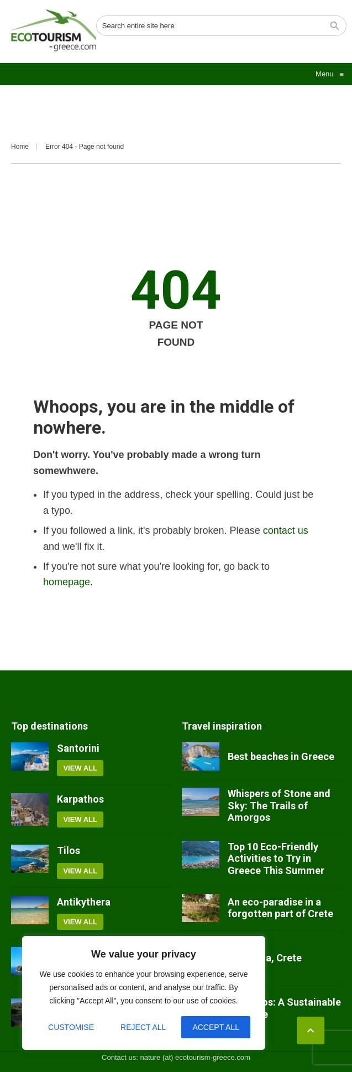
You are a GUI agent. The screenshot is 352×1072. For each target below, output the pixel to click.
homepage (66, 581)
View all (80, 768)
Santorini (78, 748)
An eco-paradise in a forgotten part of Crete (280, 908)
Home (20, 146)
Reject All (143, 1027)
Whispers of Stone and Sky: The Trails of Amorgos (279, 805)
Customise (71, 1027)
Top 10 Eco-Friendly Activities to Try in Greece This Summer (276, 858)
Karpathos (80, 799)
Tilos (68, 850)
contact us (285, 530)
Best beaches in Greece (281, 756)
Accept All (215, 1027)
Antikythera (84, 902)
